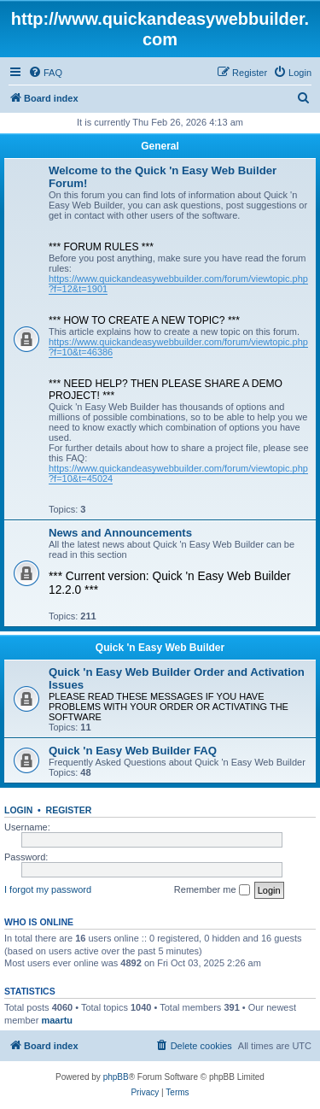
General (160, 146)
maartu (57, 1020)
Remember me (212, 890)
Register (69, 810)
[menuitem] (45, 72)
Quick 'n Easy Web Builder (160, 648)
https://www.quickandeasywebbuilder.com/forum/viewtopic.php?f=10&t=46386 (178, 347)
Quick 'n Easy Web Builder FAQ (133, 750)
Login (18, 810)
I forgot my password (47, 889)
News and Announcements (120, 532)
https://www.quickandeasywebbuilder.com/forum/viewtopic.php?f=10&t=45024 (178, 473)
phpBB (116, 1077)
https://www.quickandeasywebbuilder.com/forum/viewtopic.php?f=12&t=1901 (178, 283)
